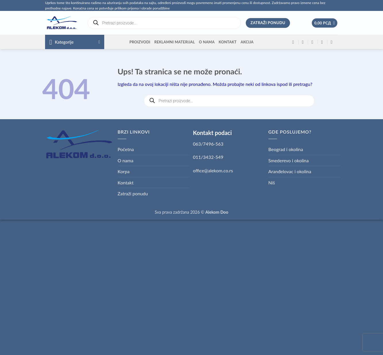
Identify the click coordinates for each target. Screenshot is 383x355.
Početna (126, 149)
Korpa (124, 171)
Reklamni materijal (174, 42)
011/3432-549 (208, 157)
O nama (207, 42)
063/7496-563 (208, 143)
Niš (271, 182)
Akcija (247, 42)
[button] (325, 23)
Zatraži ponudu (133, 193)
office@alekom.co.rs (213, 170)
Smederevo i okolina (288, 160)
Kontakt (228, 42)
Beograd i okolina (285, 149)
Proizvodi (139, 42)
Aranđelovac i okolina (289, 171)
